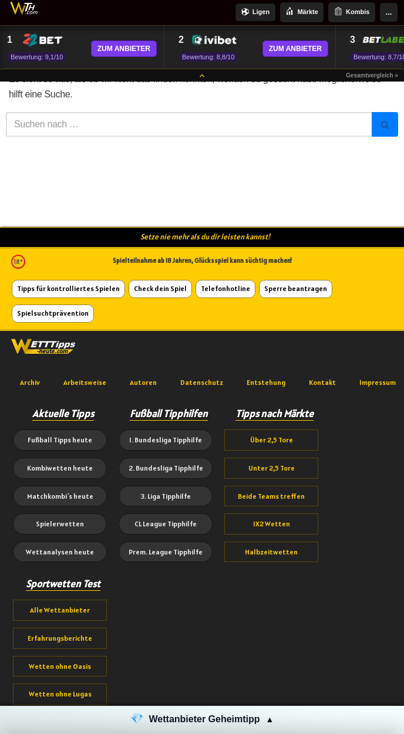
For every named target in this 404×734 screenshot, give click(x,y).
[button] (202, 720)
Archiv (30, 382)
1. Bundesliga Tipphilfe (165, 439)
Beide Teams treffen (271, 496)
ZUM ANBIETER (123, 49)
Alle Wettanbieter (60, 610)
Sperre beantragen (295, 288)
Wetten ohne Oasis (60, 666)
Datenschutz (201, 382)
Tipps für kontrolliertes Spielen (68, 288)
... (389, 12)
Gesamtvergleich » (372, 75)
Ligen (255, 13)
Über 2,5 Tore (271, 439)
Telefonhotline (225, 288)
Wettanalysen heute (60, 551)
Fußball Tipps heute (60, 439)
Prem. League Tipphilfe (166, 551)
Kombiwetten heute (60, 468)
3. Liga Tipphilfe (165, 496)
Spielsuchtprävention (53, 313)
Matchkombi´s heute (60, 496)
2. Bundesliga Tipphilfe (166, 468)
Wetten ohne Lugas (60, 693)
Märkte (301, 12)
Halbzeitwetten (271, 551)
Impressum (377, 382)
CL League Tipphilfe (165, 523)
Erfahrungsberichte (60, 638)
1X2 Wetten (271, 523)
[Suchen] (189, 124)
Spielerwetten (60, 523)
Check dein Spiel (160, 288)
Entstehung (266, 382)
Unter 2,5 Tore (271, 468)
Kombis (351, 12)
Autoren (143, 382)
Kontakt (322, 382)
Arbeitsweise (84, 382)
